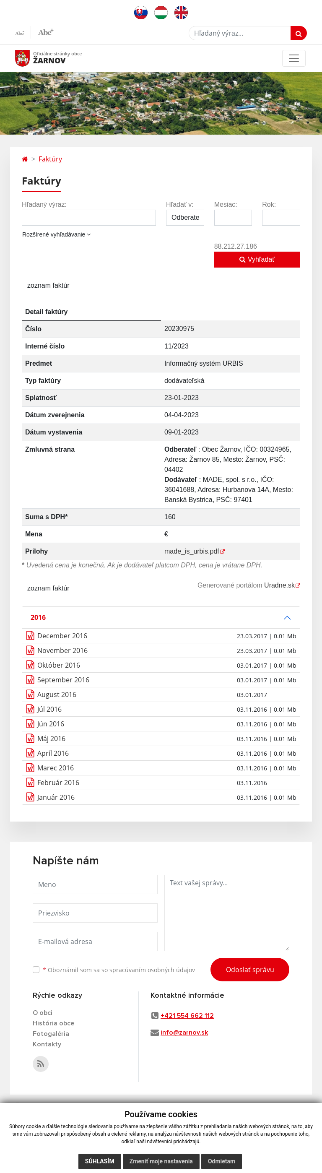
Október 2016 (58, 665)
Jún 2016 (50, 723)
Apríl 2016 (53, 753)
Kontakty (47, 1044)
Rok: (269, 204)
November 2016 (62, 650)
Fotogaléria (51, 1033)
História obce (53, 1023)
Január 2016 (56, 797)
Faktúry (50, 159)
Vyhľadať (257, 259)
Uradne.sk (279, 585)
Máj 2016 (51, 738)
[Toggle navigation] (294, 58)
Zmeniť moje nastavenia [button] (161, 1161)
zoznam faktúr (48, 285)
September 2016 (63, 679)
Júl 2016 (49, 709)
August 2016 (56, 694)
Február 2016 (58, 782)
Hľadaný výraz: (44, 204)
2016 (38, 617)
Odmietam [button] (221, 1161)
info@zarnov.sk (184, 1032)
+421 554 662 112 (187, 1015)
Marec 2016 (55, 767)
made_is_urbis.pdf (191, 551)
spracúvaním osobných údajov (152, 970)
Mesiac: (225, 204)
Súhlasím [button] (99, 1161)
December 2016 (62, 635)
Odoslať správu (250, 969)
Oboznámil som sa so (119, 970)
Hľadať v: (180, 204)
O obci (42, 1012)
